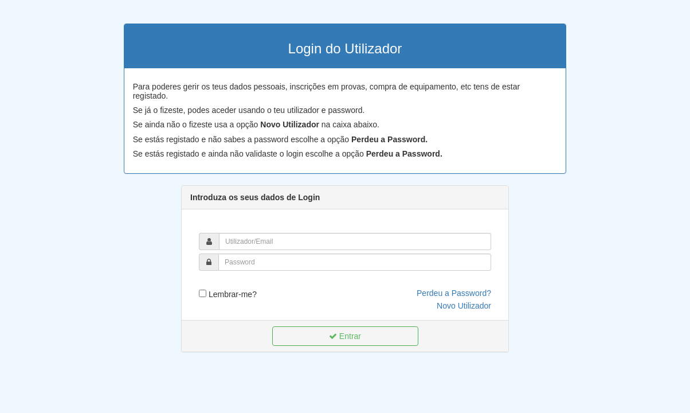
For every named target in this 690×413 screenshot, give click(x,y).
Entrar (345, 336)
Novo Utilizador (464, 305)
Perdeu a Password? (454, 293)
